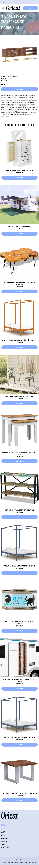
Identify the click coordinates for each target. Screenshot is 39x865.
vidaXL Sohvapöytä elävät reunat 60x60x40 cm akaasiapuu (19, 793)
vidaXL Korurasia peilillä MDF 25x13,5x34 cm (19, 171)
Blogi (3, 844)
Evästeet (16, 862)
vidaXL (16, 76)
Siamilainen (5, 838)
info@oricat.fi (4, 2)
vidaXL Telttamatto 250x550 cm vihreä (19, 226)
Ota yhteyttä (10, 862)
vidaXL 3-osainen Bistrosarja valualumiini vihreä (19, 396)
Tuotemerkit (11, 76)
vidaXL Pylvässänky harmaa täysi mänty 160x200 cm (19, 737)
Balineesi (4, 841)
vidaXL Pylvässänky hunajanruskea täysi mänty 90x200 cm (19, 340)
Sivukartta (33, 862)
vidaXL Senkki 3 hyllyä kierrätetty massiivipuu (19, 510)
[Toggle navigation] (3, 8)
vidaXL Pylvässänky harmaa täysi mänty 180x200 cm (19, 566)
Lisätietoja (19, 89)
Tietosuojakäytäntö (25, 862)
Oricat (3, 835)
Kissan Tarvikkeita (30, 8)
